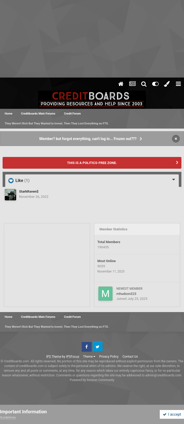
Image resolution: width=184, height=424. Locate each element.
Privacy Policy (108, 356)
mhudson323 (126, 294)
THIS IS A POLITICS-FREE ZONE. (92, 163)
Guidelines (8, 417)
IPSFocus (72, 356)
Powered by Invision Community (92, 380)
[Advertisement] (92, 39)
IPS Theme (53, 356)
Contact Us (130, 356)
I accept (172, 414)
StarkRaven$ (29, 191)
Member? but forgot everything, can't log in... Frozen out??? (88, 139)
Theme (89, 356)
